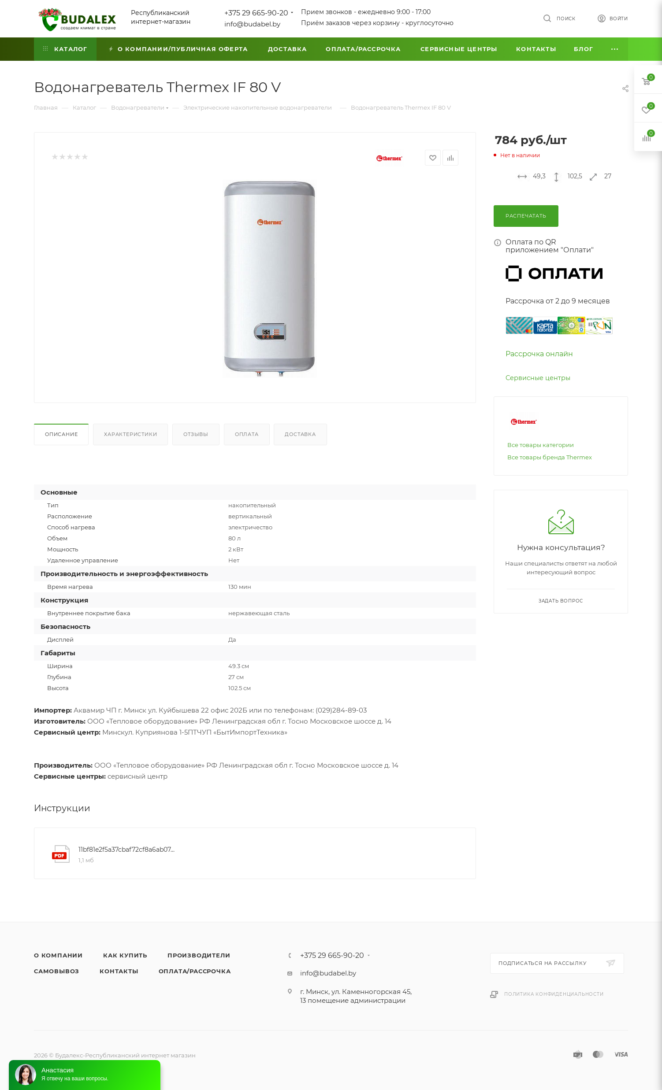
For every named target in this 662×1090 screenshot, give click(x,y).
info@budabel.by (252, 24)
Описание (61, 434)
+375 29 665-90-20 (256, 13)
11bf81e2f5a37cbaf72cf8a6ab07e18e (128, 850)
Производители (198, 955)
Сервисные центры (538, 378)
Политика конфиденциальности (554, 994)
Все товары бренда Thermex (549, 457)
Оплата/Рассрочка (195, 971)
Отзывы (195, 434)
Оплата (247, 434)
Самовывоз (56, 971)
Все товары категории (540, 444)
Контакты (119, 971)
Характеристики (130, 434)
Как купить (125, 955)
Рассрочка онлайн (539, 354)
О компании (58, 955)
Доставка (300, 434)
